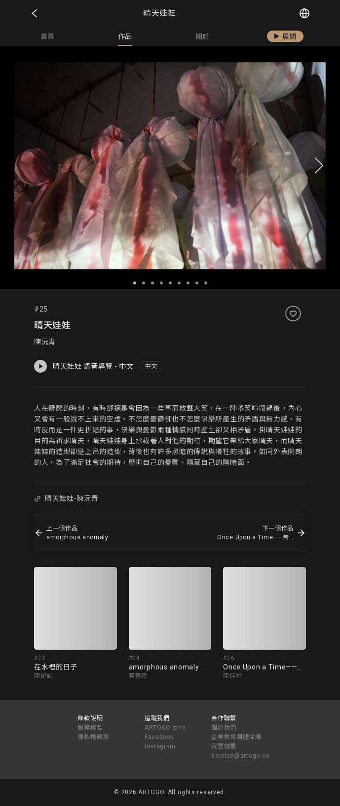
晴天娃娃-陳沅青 (66, 498)
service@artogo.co (240, 755)
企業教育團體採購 (236, 737)
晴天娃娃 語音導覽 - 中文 (84, 366)
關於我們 (223, 727)
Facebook (159, 737)
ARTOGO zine (165, 727)
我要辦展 (223, 746)
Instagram (160, 746)
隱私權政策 (93, 737)
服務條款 (90, 727)
